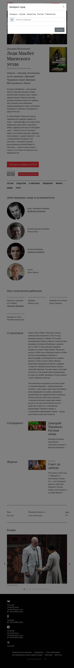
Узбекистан (50, 14)
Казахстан (31, 14)
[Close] (63, 6)
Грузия (22, 14)
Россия (40, 14)
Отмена (59, 29)
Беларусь (14, 14)
